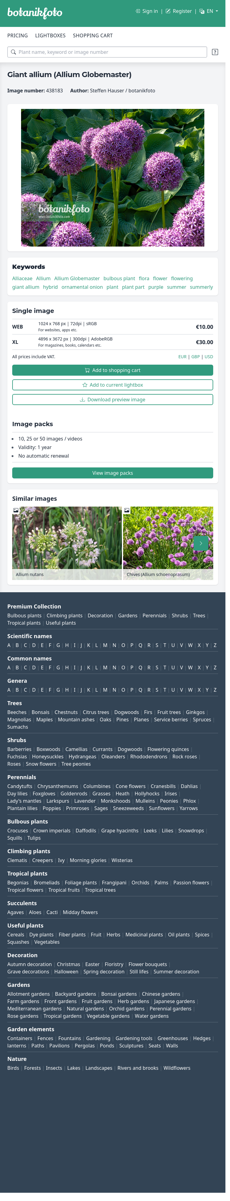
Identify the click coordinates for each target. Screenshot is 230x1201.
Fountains (69, 1038)
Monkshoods (115, 801)
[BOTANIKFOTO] (34, 13)
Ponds (107, 1045)
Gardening (98, 1038)
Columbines (97, 786)
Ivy (61, 860)
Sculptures (131, 1045)
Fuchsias (17, 756)
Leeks (150, 830)
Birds (13, 1068)
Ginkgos (195, 712)
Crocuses (17, 830)
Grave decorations (28, 971)
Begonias (18, 882)
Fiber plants (72, 934)
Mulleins (145, 801)
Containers (19, 1038)
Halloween (66, 971)
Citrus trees (96, 712)
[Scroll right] (201, 543)
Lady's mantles (24, 801)
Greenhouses (173, 1038)
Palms (161, 882)
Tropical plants (24, 622)
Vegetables (47, 942)
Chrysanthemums (57, 786)
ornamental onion (82, 287)
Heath (122, 793)
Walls (172, 1045)
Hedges (201, 1038)
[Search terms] (107, 52)
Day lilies (17, 793)
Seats (155, 1045)
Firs (148, 712)
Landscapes (99, 1068)
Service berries (171, 719)
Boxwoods (48, 749)
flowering (182, 278)
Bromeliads (47, 882)
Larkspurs (57, 801)
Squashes (18, 942)
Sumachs (17, 726)
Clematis (17, 860)
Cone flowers (131, 786)
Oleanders (113, 756)
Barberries (19, 749)
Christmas (68, 964)
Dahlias (189, 786)
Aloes (35, 912)
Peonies (169, 801)
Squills (14, 838)
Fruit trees (169, 712)
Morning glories (88, 860)
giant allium (25, 287)
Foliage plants (81, 882)
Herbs (113, 934)
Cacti (52, 912)
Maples (44, 719)
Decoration (100, 615)
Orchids (140, 882)
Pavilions (59, 1045)
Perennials (155, 615)
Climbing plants (64, 615)
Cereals (15, 934)
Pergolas (85, 1045)
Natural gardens (85, 1008)
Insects (54, 1068)
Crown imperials (52, 830)
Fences (45, 1038)
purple (155, 287)
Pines (122, 719)
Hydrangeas (83, 756)
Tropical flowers (25, 890)
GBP (195, 356)
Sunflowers (161, 808)
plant (113, 287)
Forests (32, 1068)
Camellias (76, 749)
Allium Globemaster (77, 278)
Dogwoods (126, 712)
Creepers (42, 860)
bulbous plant (119, 278)
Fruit (96, 934)
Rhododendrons (148, 756)
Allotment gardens (28, 994)
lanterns (16, 1045)
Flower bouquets (148, 964)
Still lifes (139, 971)
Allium (43, 278)
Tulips (34, 838)
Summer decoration (176, 971)
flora (144, 278)
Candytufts (19, 786)
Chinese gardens (161, 994)
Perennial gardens (171, 1008)
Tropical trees (100, 890)
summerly (201, 287)
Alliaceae (22, 278)
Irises (171, 793)
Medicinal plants (144, 934)
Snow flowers (41, 763)
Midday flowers (80, 912)
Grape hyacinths (119, 830)
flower (160, 278)
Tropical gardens (63, 1016)
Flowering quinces (168, 749)
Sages (101, 808)
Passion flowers (191, 882)
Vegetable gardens (108, 1016)
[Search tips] (215, 52)
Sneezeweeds (128, 808)
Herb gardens (133, 1001)
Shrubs (180, 615)
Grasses (102, 793)
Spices (202, 934)
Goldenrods (73, 793)
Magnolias (19, 719)
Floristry (114, 964)
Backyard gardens (75, 994)
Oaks (105, 719)
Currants (102, 749)
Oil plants (179, 934)
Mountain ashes (76, 719)
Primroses (77, 808)
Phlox (189, 801)
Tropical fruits (64, 890)
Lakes (73, 1068)
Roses (14, 763)
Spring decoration (103, 971)
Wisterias (122, 860)
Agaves (15, 912)
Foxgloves (44, 793)
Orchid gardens (126, 1008)
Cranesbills (163, 786)
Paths (37, 1045)
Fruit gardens (97, 1001)
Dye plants (41, 934)
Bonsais (40, 712)
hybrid (50, 287)
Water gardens (152, 1016)
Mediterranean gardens (34, 1008)
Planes (141, 719)
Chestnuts (66, 712)
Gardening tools (133, 1038)
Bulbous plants (24, 615)
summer (176, 287)
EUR (182, 356)
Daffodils (86, 830)
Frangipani (114, 882)
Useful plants (61, 622)
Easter (92, 964)
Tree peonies (76, 763)
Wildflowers (177, 1068)
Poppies (52, 808)
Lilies (167, 830)
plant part (133, 287)
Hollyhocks (147, 793)
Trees (199, 615)
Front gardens (60, 1001)
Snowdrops (191, 830)
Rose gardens (22, 1016)
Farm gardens (23, 1001)
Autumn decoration (29, 964)
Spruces (202, 719)
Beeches (17, 712)
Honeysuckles (48, 756)
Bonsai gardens (119, 994)
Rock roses (185, 756)
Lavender (85, 801)
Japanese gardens (174, 1001)
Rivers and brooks (138, 1068)
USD (209, 356)
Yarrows (189, 808)
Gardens (127, 615)
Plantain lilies (22, 808)
